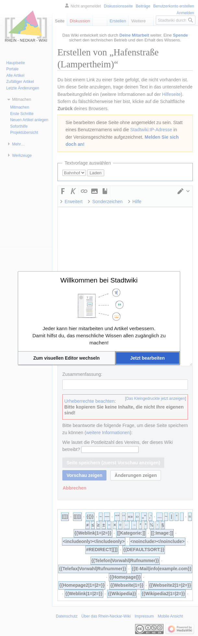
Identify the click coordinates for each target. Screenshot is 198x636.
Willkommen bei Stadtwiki (99, 280)
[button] (66, 358)
